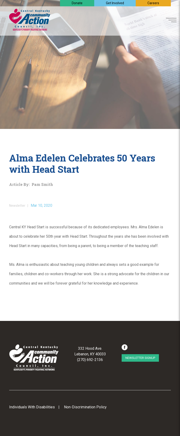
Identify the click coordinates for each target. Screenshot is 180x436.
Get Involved (115, 3)
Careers (153, 3)
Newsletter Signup (140, 358)
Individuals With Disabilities (32, 407)
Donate (77, 3)
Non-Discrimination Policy (85, 407)
